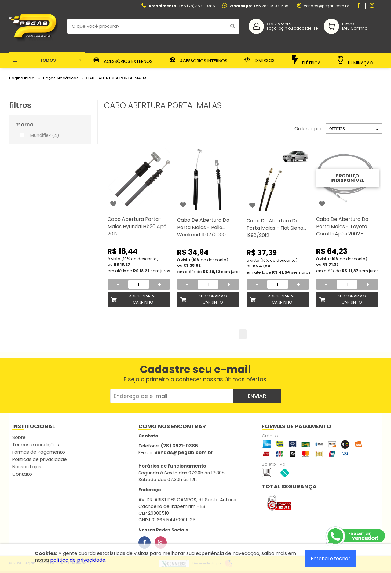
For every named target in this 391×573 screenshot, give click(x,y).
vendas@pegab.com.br (326, 6)
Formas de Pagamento (38, 452)
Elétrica (306, 60)
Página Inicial (22, 78)
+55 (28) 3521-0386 (196, 6)
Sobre (19, 437)
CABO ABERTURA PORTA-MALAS (117, 78)
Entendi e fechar (330, 558)
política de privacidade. (78, 560)
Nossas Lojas (26, 466)
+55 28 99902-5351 (271, 6)
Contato (22, 474)
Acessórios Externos (123, 60)
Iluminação (356, 60)
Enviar (257, 396)
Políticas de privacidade (39, 459)
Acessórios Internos (199, 60)
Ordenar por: (308, 128)
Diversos (259, 60)
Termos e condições (35, 444)
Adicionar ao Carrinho (143, 299)
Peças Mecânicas (61, 78)
